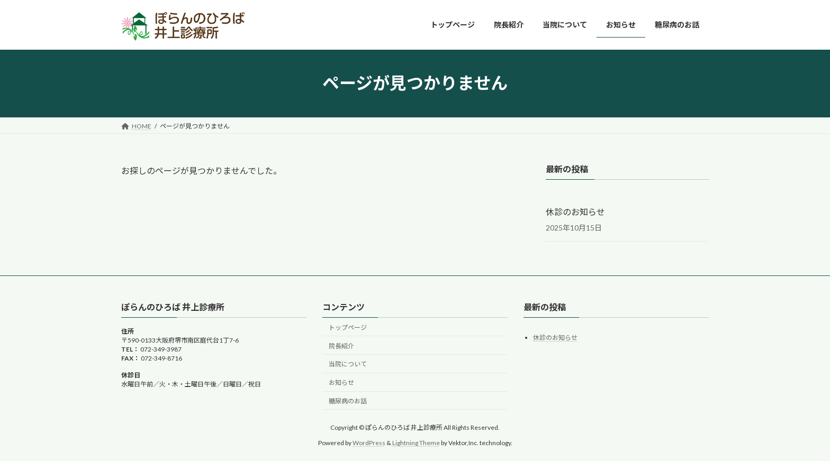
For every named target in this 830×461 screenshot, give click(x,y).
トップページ (348, 327)
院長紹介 (341, 346)
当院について (348, 364)
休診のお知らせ (575, 212)
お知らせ (341, 382)
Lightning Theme (416, 443)
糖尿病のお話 (348, 401)
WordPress (369, 443)
